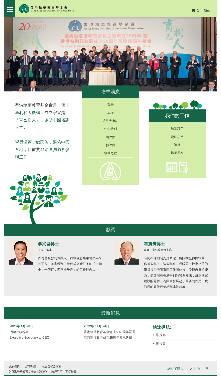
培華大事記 (110, 121)
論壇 (177, 145)
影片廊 (110, 145)
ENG (195, 10)
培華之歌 (110, 153)
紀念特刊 (110, 129)
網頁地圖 (31, 366)
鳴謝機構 (14, 366)
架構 (110, 113)
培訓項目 (177, 128)
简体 (207, 10)
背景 (110, 104)
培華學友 (177, 153)
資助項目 (177, 137)
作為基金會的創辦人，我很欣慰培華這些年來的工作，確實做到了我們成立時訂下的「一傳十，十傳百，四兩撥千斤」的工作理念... (70, 263)
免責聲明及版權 (52, 366)
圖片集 (110, 137)
